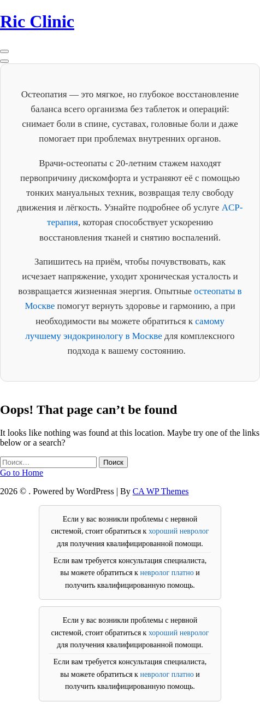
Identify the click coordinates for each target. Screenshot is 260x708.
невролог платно (166, 573)
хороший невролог (179, 531)
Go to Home (21, 472)
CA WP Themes (161, 491)
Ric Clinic (37, 21)
